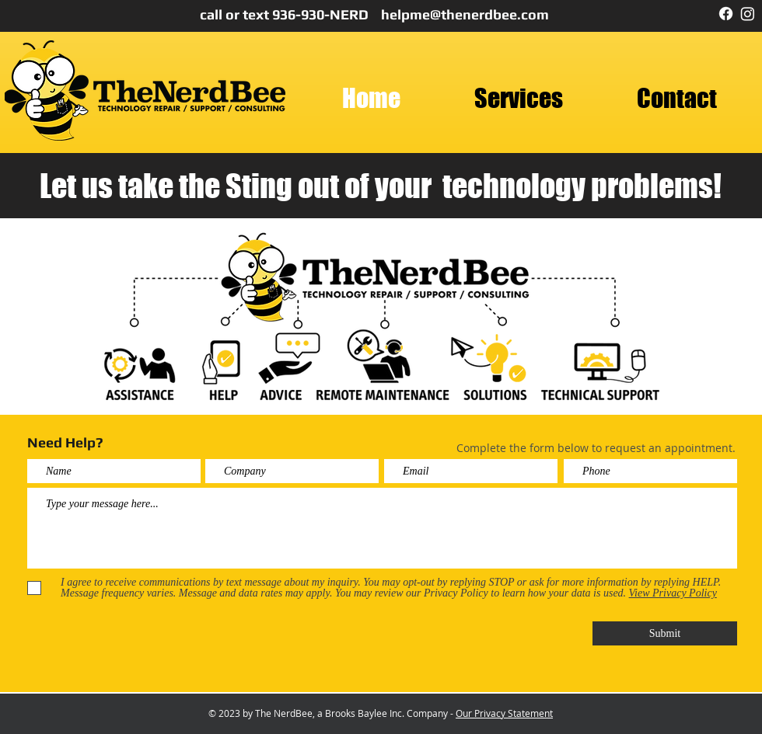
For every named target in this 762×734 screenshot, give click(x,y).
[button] (518, 98)
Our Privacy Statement (504, 713)
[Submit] (664, 633)
